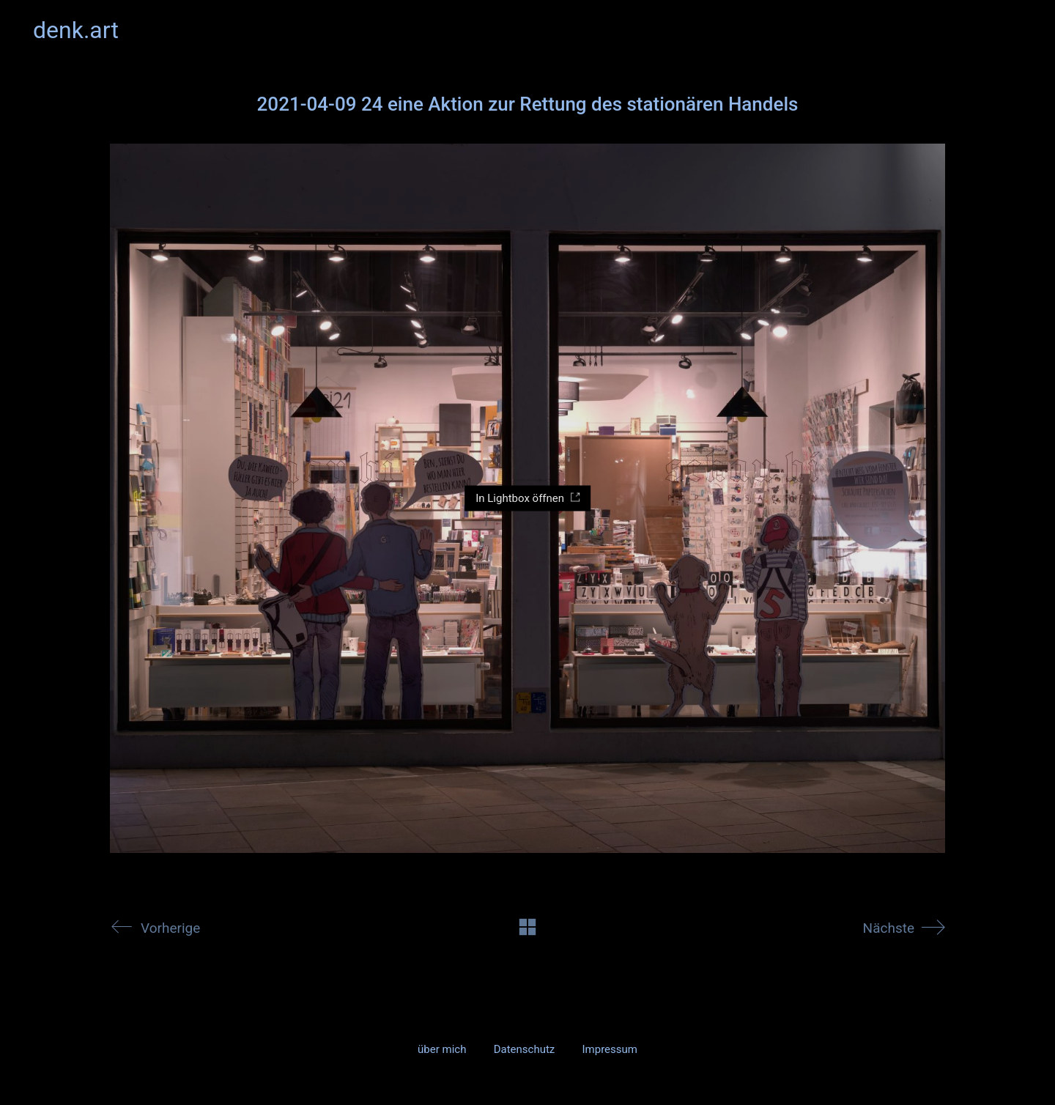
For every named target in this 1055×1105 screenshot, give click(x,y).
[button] (1013, 30)
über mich (442, 1049)
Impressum (609, 1049)
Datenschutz (524, 1049)
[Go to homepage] (76, 30)
